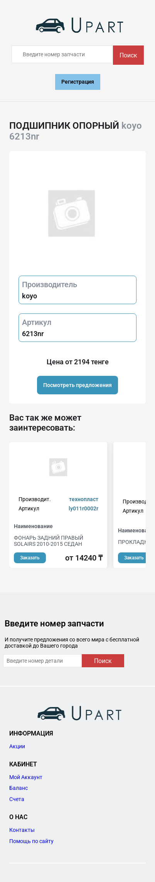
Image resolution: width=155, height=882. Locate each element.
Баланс (18, 788)
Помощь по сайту (31, 841)
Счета (16, 799)
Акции (17, 746)
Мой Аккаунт (25, 777)
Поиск (128, 55)
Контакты (22, 830)
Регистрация (77, 82)
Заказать (30, 558)
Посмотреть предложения (77, 385)
